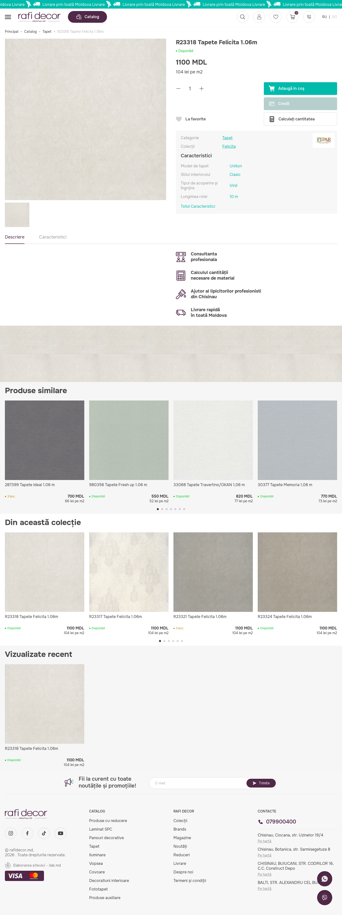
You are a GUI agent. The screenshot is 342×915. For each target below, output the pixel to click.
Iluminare (97, 855)
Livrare (179, 863)
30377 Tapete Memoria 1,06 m (285, 484)
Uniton (236, 166)
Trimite (261, 783)
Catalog (87, 17)
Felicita (229, 146)
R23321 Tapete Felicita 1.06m (199, 616)
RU (325, 17)
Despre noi (183, 872)
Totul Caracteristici (198, 206)
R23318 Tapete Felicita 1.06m (31, 616)
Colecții (180, 820)
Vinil (233, 185)
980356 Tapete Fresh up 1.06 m (118, 484)
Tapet (47, 31)
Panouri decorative (106, 837)
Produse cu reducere (108, 820)
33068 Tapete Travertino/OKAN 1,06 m (209, 484)
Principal (11, 31)
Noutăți (180, 846)
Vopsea (96, 863)
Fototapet (98, 889)
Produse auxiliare (104, 897)
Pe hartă (264, 841)
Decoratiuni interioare (109, 880)
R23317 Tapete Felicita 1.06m (115, 616)
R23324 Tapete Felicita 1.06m (285, 616)
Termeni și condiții (189, 880)
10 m (234, 196)
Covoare (97, 872)
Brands (179, 829)
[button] (158, 509)
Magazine (182, 837)
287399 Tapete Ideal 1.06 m (30, 484)
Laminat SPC (100, 829)
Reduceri (181, 855)
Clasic (235, 174)
